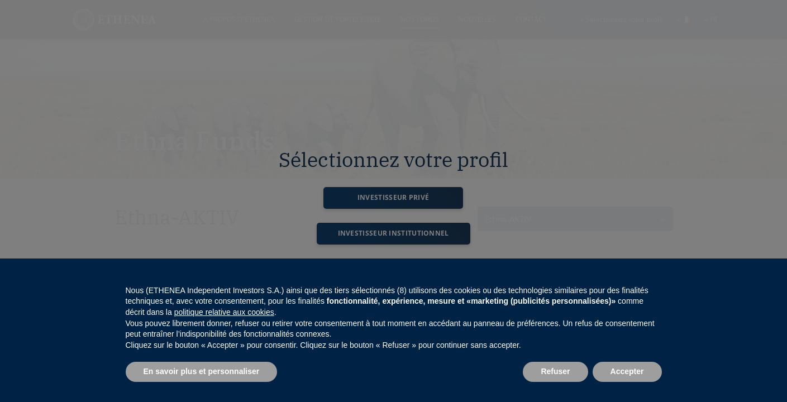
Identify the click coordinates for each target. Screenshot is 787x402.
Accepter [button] (627, 371)
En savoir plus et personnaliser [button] (202, 371)
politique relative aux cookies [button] (224, 312)
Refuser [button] (555, 371)
